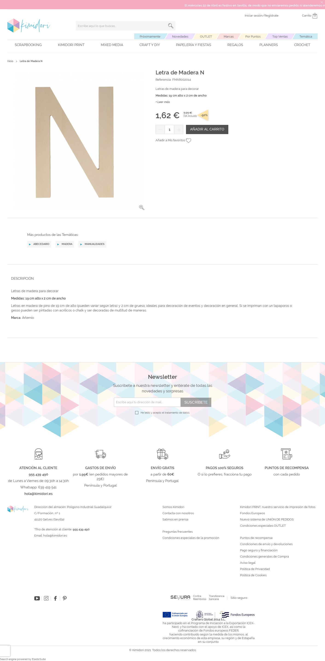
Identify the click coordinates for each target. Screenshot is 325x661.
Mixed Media (112, 45)
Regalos (235, 45)
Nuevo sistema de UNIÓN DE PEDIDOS (267, 519)
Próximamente (150, 36)
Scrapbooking (28, 45)
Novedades (180, 36)
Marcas (229, 36)
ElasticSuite (39, 659)
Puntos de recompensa (256, 538)
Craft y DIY (149, 45)
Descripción (22, 278)
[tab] (161, 278)
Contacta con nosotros (178, 513)
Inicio (10, 61)
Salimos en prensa (175, 519)
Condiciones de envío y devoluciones (266, 544)
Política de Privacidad (255, 569)
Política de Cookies (253, 575)
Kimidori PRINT (71, 45)
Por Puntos (253, 36)
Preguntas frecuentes (177, 531)
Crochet (302, 45)
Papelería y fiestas (193, 45)
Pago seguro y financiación (259, 550)
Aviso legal (247, 562)
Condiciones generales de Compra (264, 556)
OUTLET (206, 36)
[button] (142, 207)
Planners (268, 45)
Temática (305, 36)
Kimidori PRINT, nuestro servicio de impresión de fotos (277, 507)
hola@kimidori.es (55, 535)
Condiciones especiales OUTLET (263, 525)
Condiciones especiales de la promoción (191, 538)
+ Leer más (163, 102)
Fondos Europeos (252, 513)
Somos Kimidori (173, 507)
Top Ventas (280, 36)
